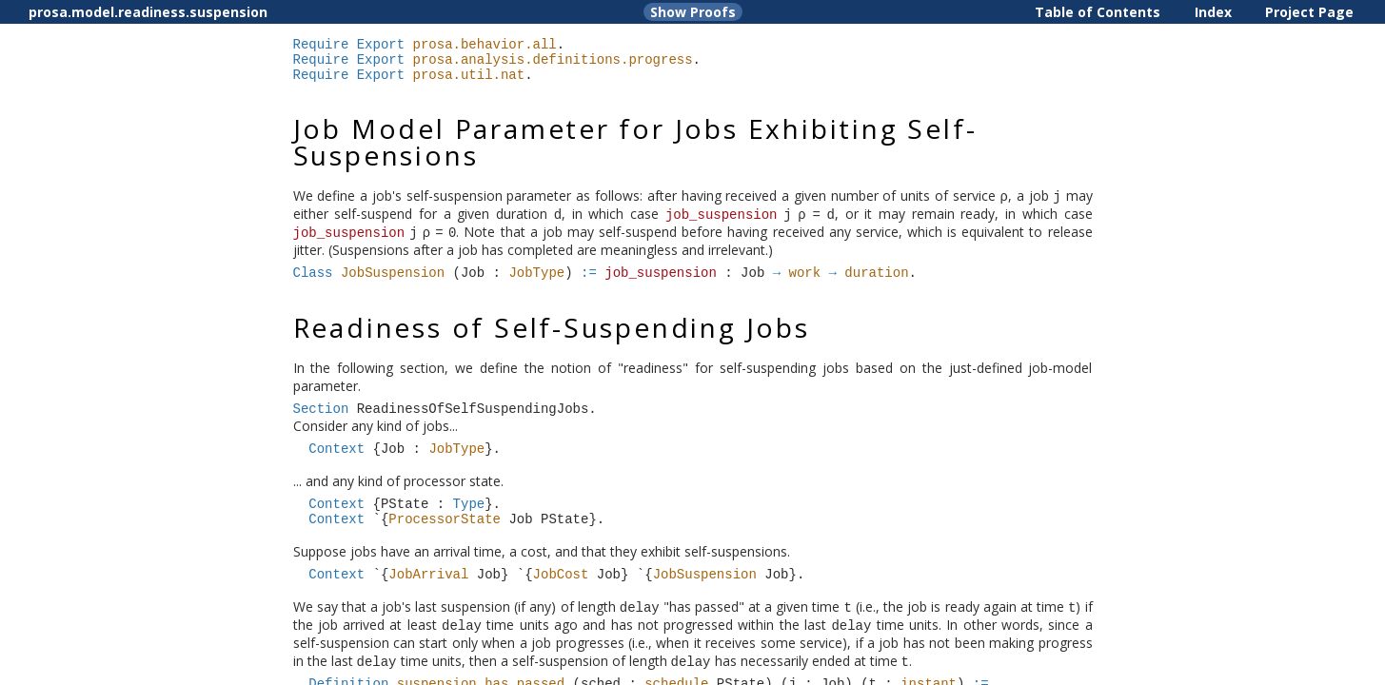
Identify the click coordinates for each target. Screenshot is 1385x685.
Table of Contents (1097, 12)
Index (1213, 12)
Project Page (1309, 12)
